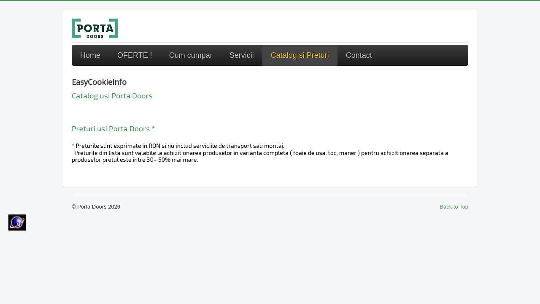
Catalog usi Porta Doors (112, 95)
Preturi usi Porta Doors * (113, 128)
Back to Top (454, 207)
